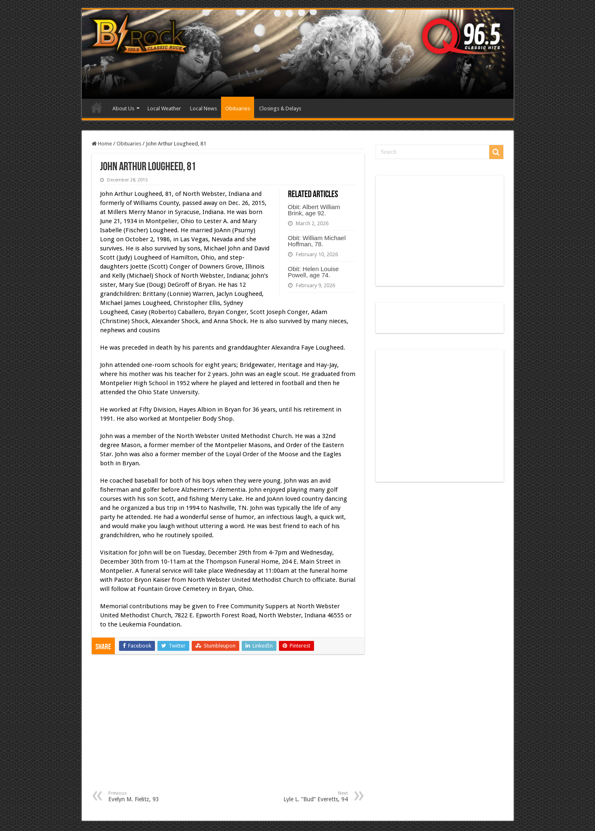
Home (96, 107)
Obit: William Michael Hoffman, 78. (317, 241)
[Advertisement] (228, 728)
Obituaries (237, 108)
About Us (123, 108)
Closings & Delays (280, 108)
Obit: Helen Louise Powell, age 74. (313, 272)
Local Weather (164, 108)
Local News (203, 108)
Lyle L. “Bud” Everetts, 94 (305, 796)
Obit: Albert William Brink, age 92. (314, 210)
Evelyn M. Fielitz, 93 (150, 796)
